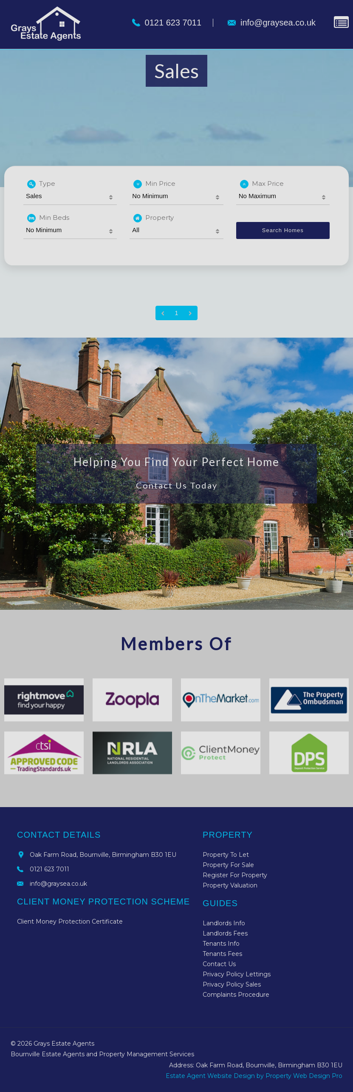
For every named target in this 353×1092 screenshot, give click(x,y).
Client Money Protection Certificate (70, 921)
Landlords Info (224, 923)
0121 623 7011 (49, 869)
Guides (220, 903)
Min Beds (48, 217)
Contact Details (59, 834)
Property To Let (226, 855)
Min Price (154, 183)
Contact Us (219, 964)
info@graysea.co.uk (58, 883)
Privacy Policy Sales (232, 984)
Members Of (176, 644)
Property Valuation (230, 885)
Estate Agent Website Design (210, 1076)
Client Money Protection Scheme (103, 901)
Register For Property (235, 875)
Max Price (262, 183)
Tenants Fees (222, 954)
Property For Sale (228, 865)
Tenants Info (221, 943)
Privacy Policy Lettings (237, 974)
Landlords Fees (225, 933)
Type (41, 183)
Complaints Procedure (236, 994)
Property (153, 217)
